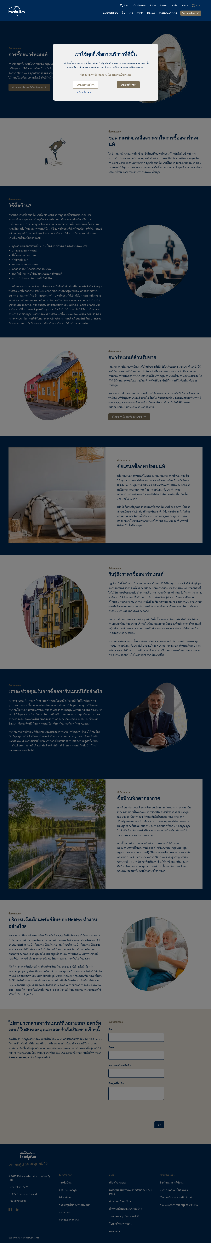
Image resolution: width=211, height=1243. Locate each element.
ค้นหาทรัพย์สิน (110, 13)
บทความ (184, 5)
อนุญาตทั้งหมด (128, 85)
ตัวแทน (153, 5)
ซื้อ (123, 13)
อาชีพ (174, 5)
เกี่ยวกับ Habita (139, 5)
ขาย (131, 13)
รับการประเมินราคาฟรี (190, 13)
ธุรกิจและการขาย (168, 13)
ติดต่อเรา (164, 5)
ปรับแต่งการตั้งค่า (85, 85)
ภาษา (198, 5)
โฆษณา (151, 13)
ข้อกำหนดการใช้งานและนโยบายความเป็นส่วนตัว (105, 75)
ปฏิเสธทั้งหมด (84, 92)
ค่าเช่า (139, 13)
